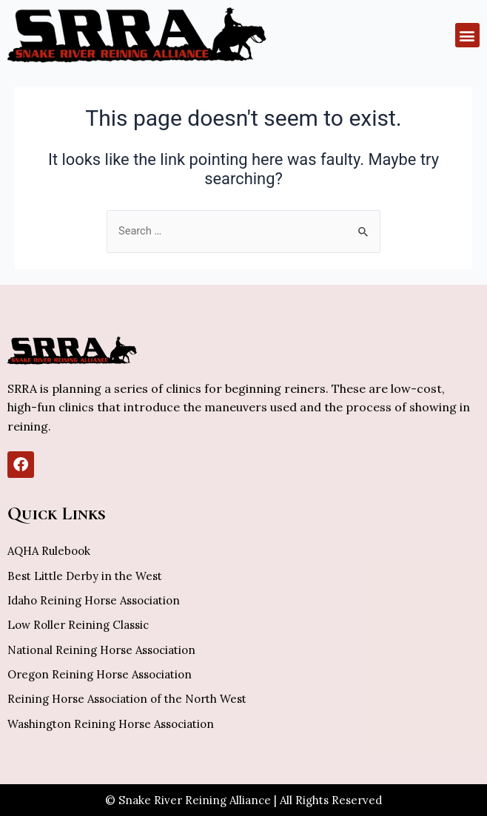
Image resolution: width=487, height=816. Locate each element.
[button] (467, 35)
